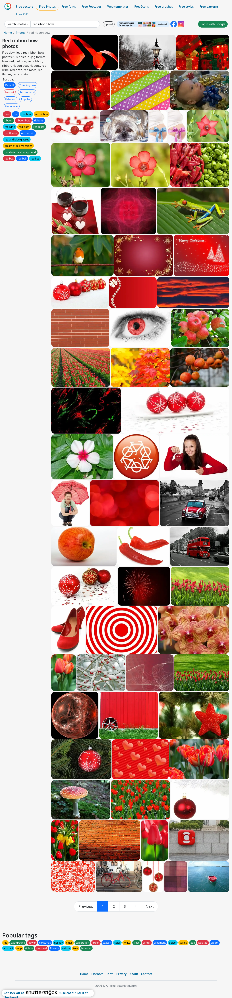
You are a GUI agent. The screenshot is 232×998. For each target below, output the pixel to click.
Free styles (186, 7)
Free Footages (92, 7)
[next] (149, 906)
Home (8, 33)
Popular (25, 99)
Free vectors (24, 7)
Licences (97, 974)
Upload (108, 24)
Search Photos (16, 24)
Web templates (118, 7)
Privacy (121, 974)
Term (109, 974)
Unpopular (11, 106)
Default (9, 85)
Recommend (27, 92)
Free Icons (141, 7)
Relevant (10, 99)
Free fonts (69, 7)
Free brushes (164, 7)
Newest (9, 92)
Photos (20, 33)
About (133, 974)
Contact (146, 974)
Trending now (27, 85)
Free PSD (22, 14)
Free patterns (209, 7)
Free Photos (47, 7)
